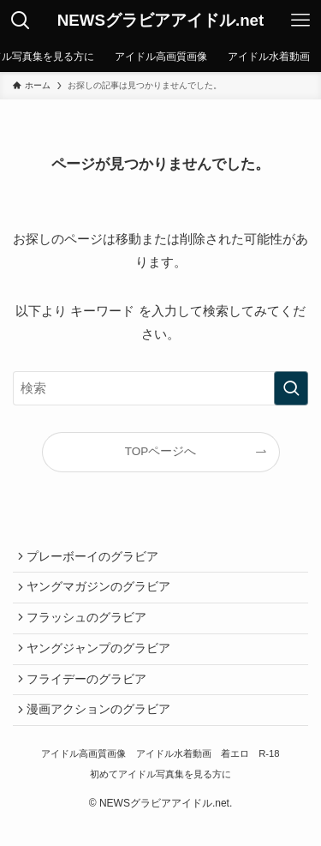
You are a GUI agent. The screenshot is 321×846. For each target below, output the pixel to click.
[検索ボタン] (20, 20)
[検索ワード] (160, 388)
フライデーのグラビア (90, 695)
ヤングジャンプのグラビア (102, 661)
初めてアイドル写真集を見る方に (160, 796)
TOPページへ (161, 451)
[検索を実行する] (291, 388)
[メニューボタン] (300, 20)
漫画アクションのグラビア (102, 729)
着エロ (235, 776)
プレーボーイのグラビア (96, 558)
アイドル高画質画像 (83, 776)
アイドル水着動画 (173, 776)
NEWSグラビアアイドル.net (161, 21)
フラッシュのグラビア (90, 627)
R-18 (269, 776)
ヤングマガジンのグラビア (102, 592)
